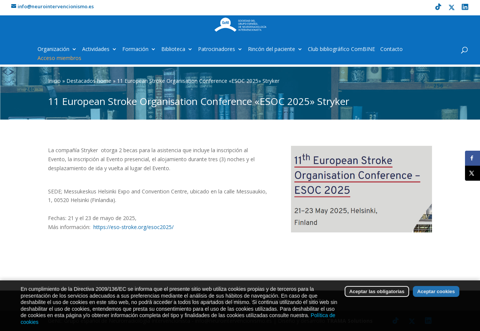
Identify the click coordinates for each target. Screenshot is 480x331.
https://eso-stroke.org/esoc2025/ (133, 227)
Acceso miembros (59, 58)
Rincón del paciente (271, 49)
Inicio (54, 80)
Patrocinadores (216, 49)
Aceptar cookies (436, 294)
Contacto (391, 49)
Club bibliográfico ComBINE (341, 49)
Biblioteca (173, 49)
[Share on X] (472, 173)
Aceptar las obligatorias (376, 294)
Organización (53, 49)
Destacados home (88, 80)
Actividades (96, 49)
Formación (135, 49)
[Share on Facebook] (472, 158)
